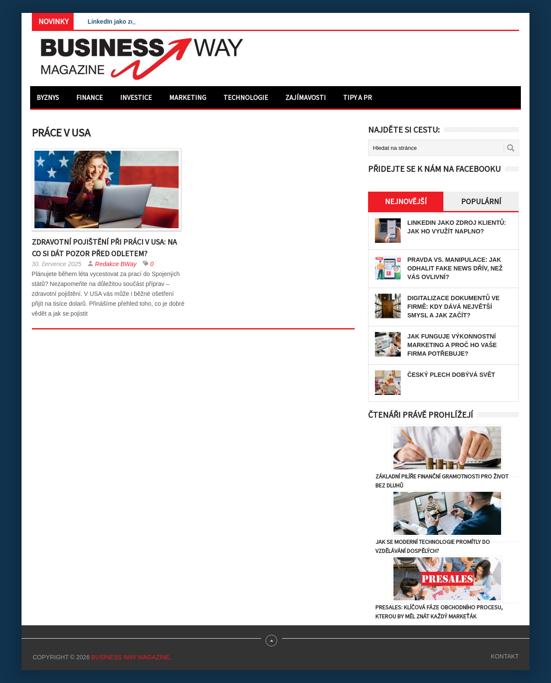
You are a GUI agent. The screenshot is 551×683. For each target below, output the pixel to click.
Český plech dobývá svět (451, 374)
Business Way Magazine (130, 657)
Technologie (245, 97)
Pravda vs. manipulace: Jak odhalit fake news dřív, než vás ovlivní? (454, 268)
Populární (481, 201)
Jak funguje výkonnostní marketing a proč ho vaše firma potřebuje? (452, 345)
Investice (136, 97)
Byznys (48, 97)
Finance (89, 97)
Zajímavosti (305, 97)
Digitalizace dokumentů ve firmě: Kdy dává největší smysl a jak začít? (453, 307)
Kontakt (505, 656)
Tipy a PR (357, 97)
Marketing (187, 97)
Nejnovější (406, 201)
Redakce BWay (115, 264)
